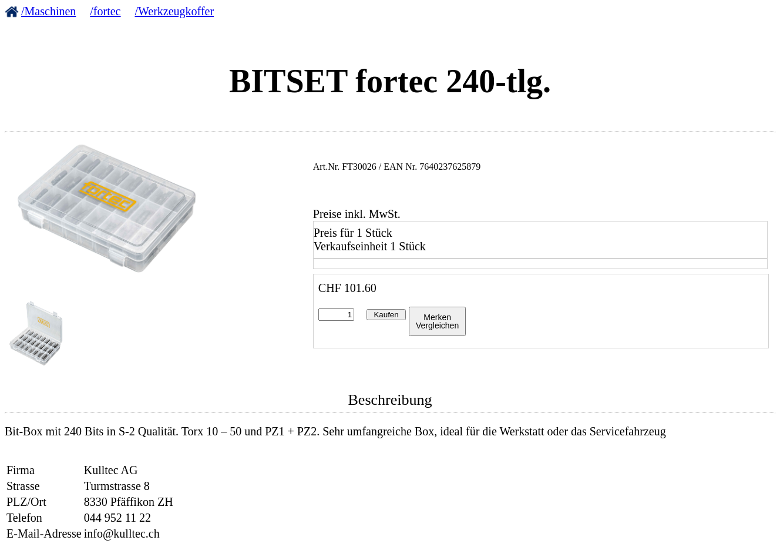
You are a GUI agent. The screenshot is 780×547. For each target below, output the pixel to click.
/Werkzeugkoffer (174, 11)
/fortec (105, 11)
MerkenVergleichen (437, 321)
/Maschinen (48, 11)
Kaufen (386, 314)
